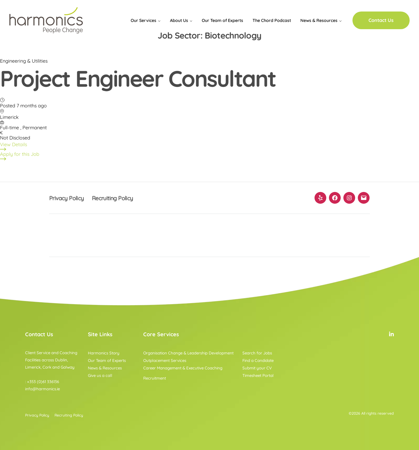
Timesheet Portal (258, 375)
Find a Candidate (258, 360)
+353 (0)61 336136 (43, 381)
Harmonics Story (103, 353)
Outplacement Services (164, 360)
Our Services (143, 20)
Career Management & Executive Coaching (182, 367)
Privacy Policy (68, 198)
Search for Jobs (257, 353)
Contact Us (381, 20)
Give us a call (100, 375)
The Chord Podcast (272, 20)
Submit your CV (257, 367)
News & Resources (318, 20)
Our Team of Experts (222, 20)
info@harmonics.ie (42, 388)
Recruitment (154, 378)
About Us (179, 20)
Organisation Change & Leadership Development (188, 353)
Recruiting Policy (119, 198)
